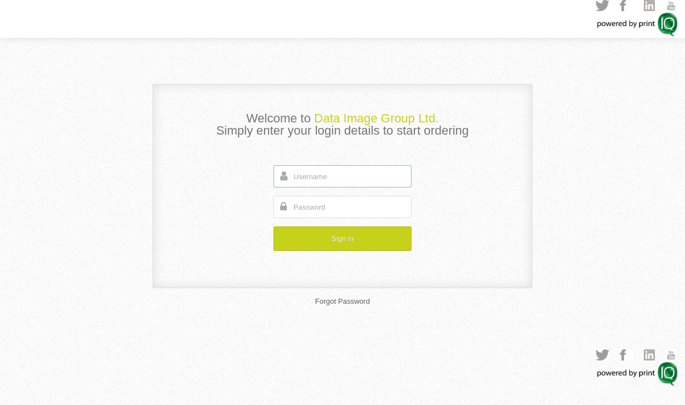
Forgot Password (342, 301)
